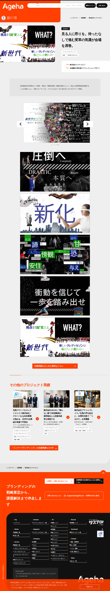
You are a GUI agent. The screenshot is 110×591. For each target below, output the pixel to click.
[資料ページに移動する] (88, 481)
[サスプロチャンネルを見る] (96, 522)
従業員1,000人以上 (73, 55)
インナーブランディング (69, 51)
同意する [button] (89, 587)
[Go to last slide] (22, 124)
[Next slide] (88, 124)
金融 (64, 55)
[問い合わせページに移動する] (59, 481)
